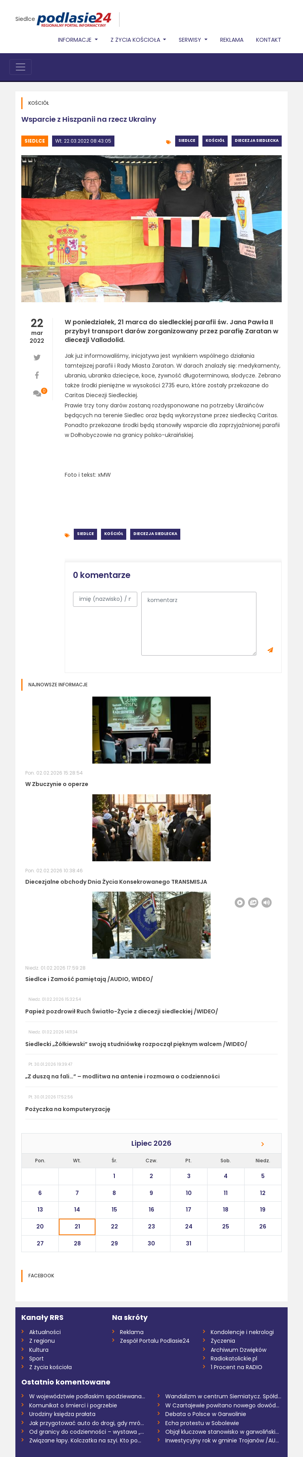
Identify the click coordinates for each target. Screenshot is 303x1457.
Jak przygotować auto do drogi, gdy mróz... (87, 1423)
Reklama (231, 40)
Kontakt (268, 40)
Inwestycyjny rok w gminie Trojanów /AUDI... (223, 1440)
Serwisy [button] (191, 40)
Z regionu (42, 1341)
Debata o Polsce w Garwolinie (205, 1414)
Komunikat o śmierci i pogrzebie (73, 1405)
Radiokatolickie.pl (234, 1358)
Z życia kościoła (50, 1367)
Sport (36, 1358)
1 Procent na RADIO (236, 1367)
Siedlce (25, 19)
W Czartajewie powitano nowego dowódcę (223, 1405)
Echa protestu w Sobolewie (202, 1423)
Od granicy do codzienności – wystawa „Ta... (87, 1432)
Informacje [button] (75, 40)
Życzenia (223, 1341)
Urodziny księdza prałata (62, 1414)
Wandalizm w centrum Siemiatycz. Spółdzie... (223, 1396)
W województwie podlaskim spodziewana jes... (87, 1396)
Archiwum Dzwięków (238, 1350)
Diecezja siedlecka (257, 140)
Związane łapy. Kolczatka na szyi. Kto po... (85, 1440)
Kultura (39, 1350)
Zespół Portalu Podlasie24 (155, 1341)
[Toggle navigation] (20, 67)
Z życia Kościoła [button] (136, 40)
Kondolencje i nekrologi (242, 1332)
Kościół (215, 140)
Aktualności (45, 1332)
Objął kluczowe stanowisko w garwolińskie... (223, 1432)
